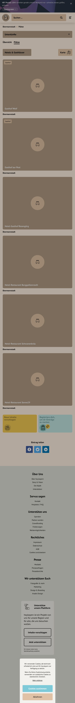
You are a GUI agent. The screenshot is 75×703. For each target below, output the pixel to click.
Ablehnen (37, 696)
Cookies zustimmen (37, 688)
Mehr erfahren (37, 680)
